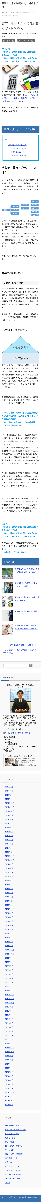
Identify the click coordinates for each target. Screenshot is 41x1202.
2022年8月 (9, 962)
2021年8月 (9, 1011)
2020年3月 (9, 1080)
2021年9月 (9, 1007)
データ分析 (9, 1150)
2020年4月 (9, 1076)
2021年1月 (9, 1039)
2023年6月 (9, 925)
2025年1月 (9, 848)
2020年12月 (9, 1043)
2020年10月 (9, 1052)
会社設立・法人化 (12, 1134)
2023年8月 (9, 917)
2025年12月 (9, 803)
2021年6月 (9, 1019)
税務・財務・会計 (8, 41)
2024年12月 (9, 852)
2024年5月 (9, 880)
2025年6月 (9, 828)
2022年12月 (9, 950)
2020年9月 (9, 1056)
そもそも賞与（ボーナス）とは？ (22, 148)
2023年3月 (9, 938)
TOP (18, 12)
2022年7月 (9, 966)
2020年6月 (9, 1068)
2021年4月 (9, 1027)
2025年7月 (9, 823)
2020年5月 (9, 1072)
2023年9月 (9, 913)
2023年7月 (9, 921)
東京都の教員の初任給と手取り (27, 611)
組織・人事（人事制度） (25, 41)
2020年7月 (9, 1064)
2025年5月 (9, 832)
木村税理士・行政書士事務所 (19, 733)
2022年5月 (9, 974)
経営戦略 (8, 1162)
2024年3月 (9, 889)
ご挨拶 (7, 1183)
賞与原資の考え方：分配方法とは (23, 645)
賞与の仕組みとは (17, 152)
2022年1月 (9, 991)
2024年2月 (9, 893)
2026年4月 (9, 787)
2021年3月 (9, 1031)
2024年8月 (9, 868)
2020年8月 (9, 1060)
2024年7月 (9, 872)
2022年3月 (9, 982)
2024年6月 (9, 876)
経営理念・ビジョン (13, 1166)
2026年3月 (9, 791)
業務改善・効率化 (12, 1158)
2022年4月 (9, 978)
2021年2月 (9, 1035)
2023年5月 (9, 929)
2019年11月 (9, 1096)
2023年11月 (9, 905)
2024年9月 (9, 864)
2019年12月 (9, 1092)
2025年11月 (9, 807)
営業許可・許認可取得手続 (15, 1130)
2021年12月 (9, 995)
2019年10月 (9, 1101)
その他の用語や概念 (13, 1179)
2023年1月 (9, 946)
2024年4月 (9, 885)
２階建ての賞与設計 (20, 155)
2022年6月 (9, 970)
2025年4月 (9, 836)
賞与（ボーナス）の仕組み (17, 145)
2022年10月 (9, 954)
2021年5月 (9, 1023)
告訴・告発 (9, 1142)
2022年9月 (9, 958)
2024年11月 (9, 856)
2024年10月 (9, 860)
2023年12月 (9, 901)
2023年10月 (9, 909)
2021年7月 (9, 1015)
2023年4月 (9, 933)
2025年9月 (9, 815)
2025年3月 (9, 840)
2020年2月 (9, 1084)
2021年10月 (9, 1003)
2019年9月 (9, 1105)
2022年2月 (9, 986)
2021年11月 (9, 999)
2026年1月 (9, 799)
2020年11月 (9, 1048)
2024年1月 (9, 897)
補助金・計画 (10, 1138)
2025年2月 (9, 844)
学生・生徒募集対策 (13, 1174)
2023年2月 (9, 942)
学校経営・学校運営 (13, 1170)
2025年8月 (9, 819)
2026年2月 (9, 795)
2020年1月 (9, 1088)
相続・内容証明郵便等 (14, 1146)
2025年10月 (9, 811)
